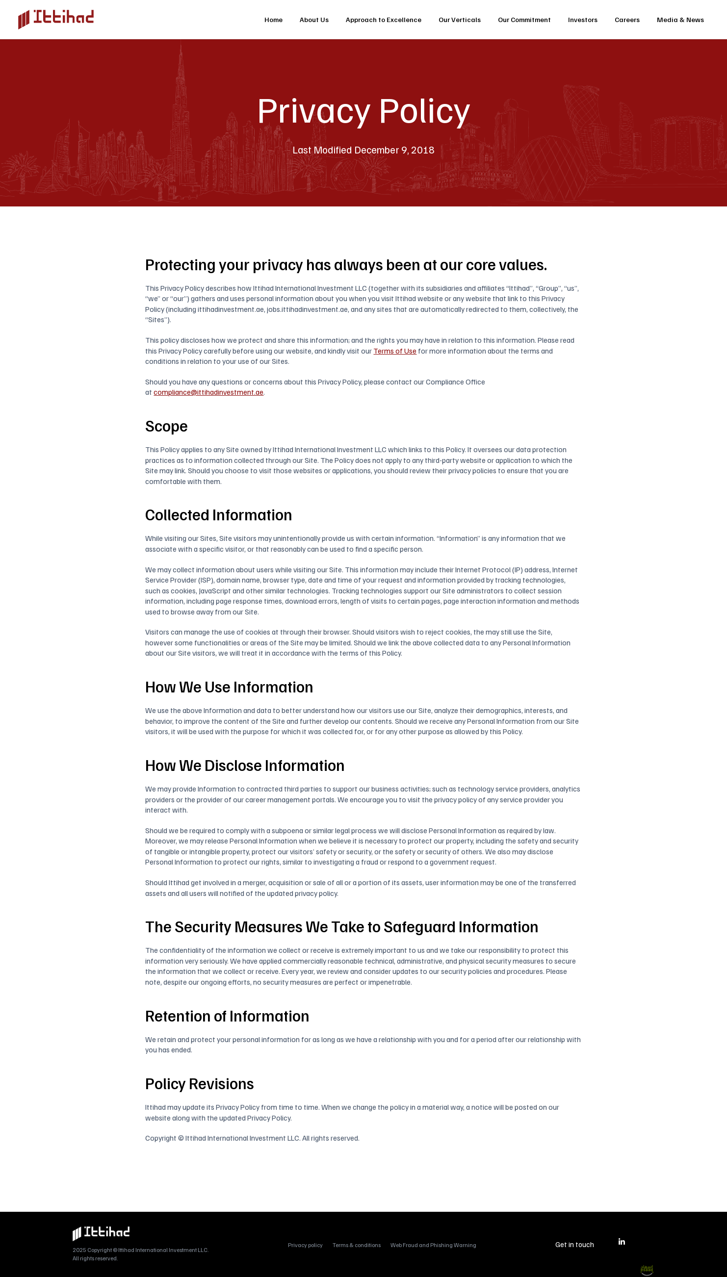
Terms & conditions (357, 1245)
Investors (582, 19)
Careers (627, 19)
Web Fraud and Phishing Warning (433, 1245)
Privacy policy (305, 1245)
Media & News (680, 19)
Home (273, 19)
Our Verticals (460, 19)
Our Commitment (524, 19)
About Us (314, 19)
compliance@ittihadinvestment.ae (208, 391)
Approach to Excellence (383, 19)
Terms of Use (394, 350)
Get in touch (574, 1244)
